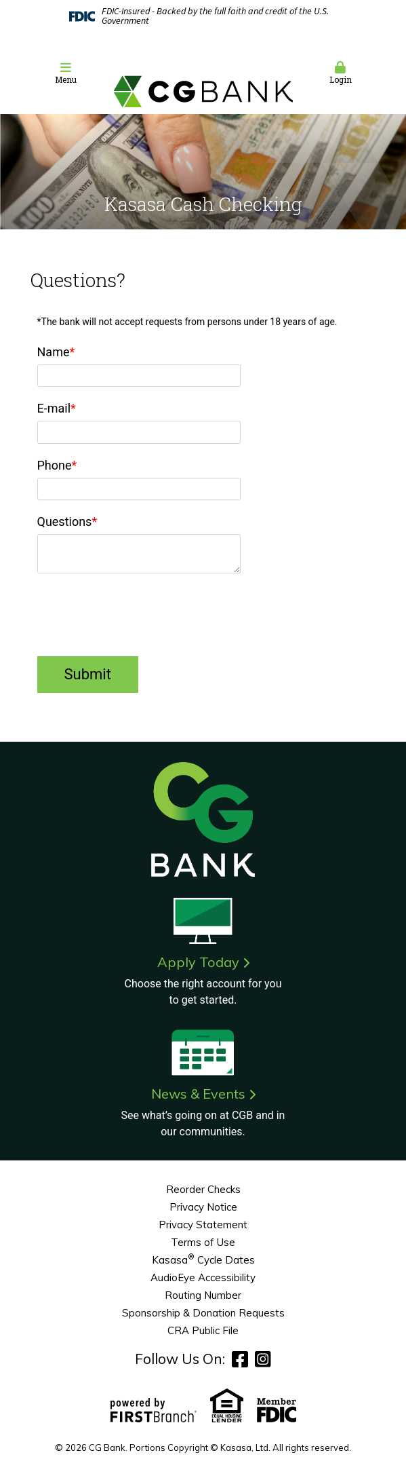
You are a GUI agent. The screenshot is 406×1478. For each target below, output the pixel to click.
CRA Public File (203, 1330)
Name (53, 352)
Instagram (263, 1359)
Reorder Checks (203, 1189)
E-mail (54, 408)
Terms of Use (203, 1242)
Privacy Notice (203, 1206)
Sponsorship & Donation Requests (203, 1312)
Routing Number (203, 1295)
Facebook (240, 1359)
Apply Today (198, 961)
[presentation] (140, 616)
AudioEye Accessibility (203, 1277)
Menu (66, 73)
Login (340, 73)
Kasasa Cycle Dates (203, 1259)
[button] (66, 73)
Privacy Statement (203, 1224)
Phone (54, 465)
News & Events (198, 1093)
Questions (64, 521)
